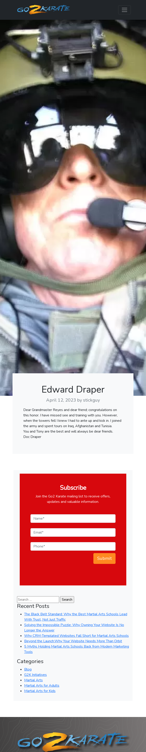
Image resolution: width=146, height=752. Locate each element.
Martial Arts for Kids (40, 690)
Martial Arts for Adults (41, 685)
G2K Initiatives (35, 674)
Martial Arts (33, 680)
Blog (28, 669)
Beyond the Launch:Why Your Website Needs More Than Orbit (73, 641)
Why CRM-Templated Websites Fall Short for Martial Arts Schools (76, 635)
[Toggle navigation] (124, 9)
